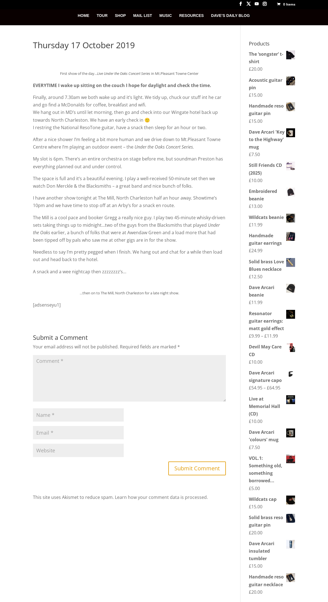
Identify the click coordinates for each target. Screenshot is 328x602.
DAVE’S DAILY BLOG (230, 16)
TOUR (102, 16)
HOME (83, 16)
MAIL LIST (142, 16)
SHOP (120, 16)
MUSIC (165, 16)
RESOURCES (191, 16)
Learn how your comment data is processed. (161, 497)
